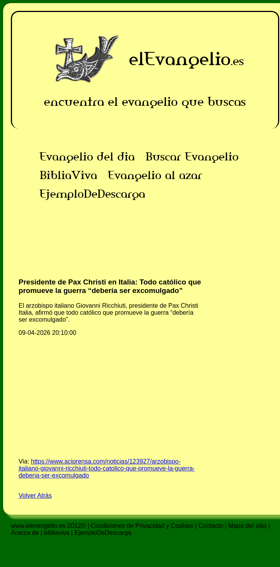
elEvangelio (180, 59)
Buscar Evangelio (192, 157)
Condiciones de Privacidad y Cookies (142, 525)
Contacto (210, 525)
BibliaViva (68, 175)
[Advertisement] (145, 257)
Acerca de (25, 532)
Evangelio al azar (155, 175)
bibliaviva (56, 532)
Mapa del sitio (247, 525)
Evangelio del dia (87, 157)
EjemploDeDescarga (92, 194)
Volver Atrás (35, 495)
